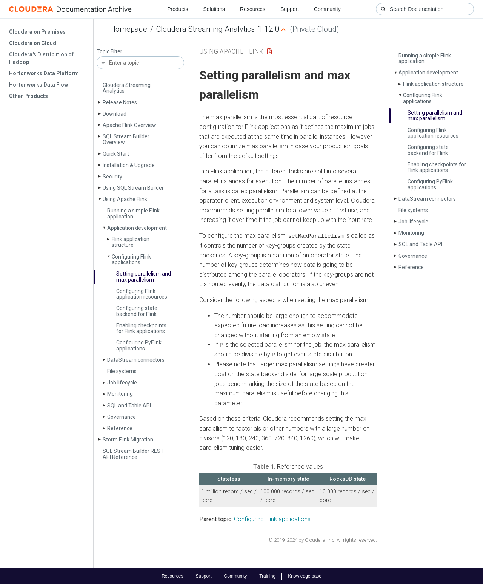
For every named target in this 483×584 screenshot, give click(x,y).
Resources (252, 9)
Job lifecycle (122, 383)
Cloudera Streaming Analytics (205, 29)
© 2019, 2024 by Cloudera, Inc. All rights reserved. (322, 539)
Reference (119, 428)
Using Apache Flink (125, 199)
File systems (122, 371)
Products (177, 9)
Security (112, 176)
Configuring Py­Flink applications (139, 345)
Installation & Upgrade (129, 165)
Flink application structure (130, 242)
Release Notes (120, 102)
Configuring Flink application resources (141, 294)
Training (267, 575)
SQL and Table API (129, 406)
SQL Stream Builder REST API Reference (133, 454)
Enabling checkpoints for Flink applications (141, 328)
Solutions (214, 9)
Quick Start (116, 154)
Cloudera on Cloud (32, 43)
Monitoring (120, 394)
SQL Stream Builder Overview (126, 139)
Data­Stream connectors (136, 360)
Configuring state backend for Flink (136, 311)
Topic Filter (109, 51)
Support (289, 9)
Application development (137, 228)
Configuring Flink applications (131, 259)
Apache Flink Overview (129, 125)
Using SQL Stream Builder (133, 188)
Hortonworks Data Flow (38, 85)
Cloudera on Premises (37, 32)
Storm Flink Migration (128, 440)
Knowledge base (304, 575)
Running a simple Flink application (133, 213)
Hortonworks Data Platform (44, 73)
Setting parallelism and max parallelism (143, 276)
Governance (121, 417)
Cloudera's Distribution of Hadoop (41, 58)
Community (327, 9)
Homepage (128, 29)
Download (114, 114)
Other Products (28, 96)
